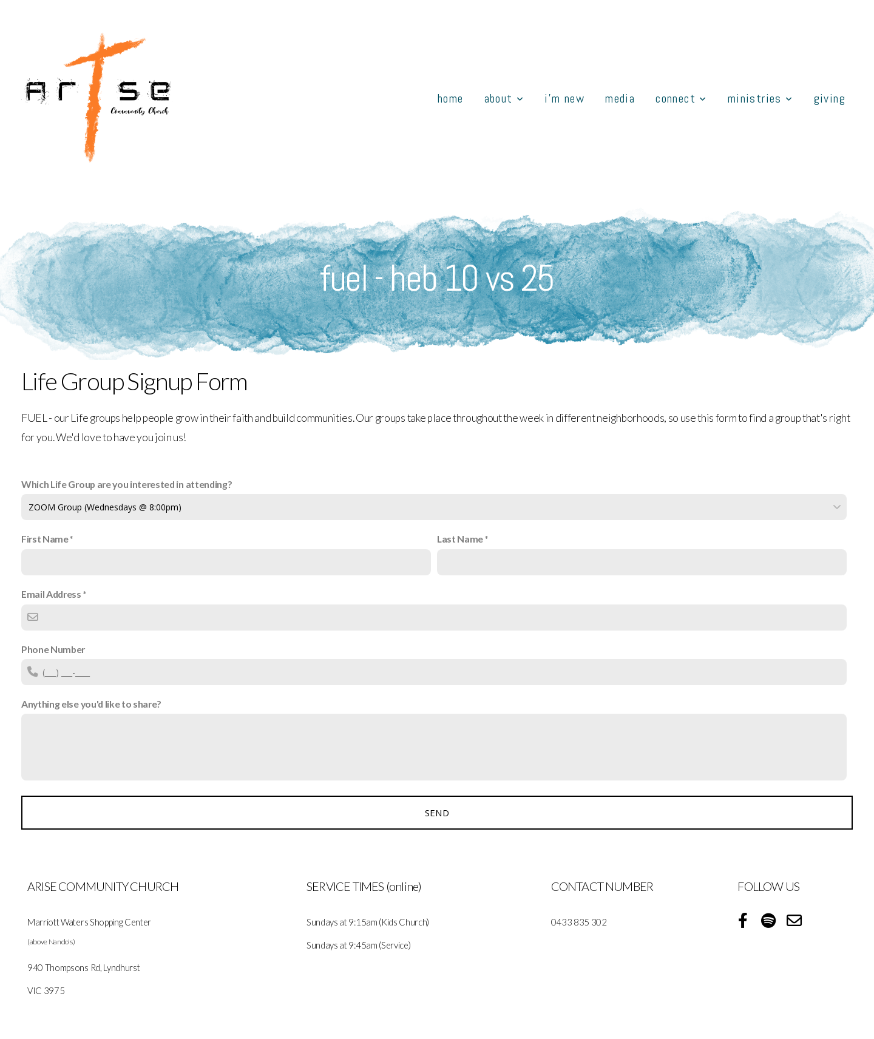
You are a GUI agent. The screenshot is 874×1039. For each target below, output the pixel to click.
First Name (45, 538)
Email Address (51, 594)
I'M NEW (564, 98)
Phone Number (53, 649)
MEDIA (620, 98)
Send (437, 813)
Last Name (460, 538)
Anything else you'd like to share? (91, 703)
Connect (681, 98)
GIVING (829, 98)
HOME (451, 98)
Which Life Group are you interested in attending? (126, 484)
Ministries (760, 98)
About (504, 98)
